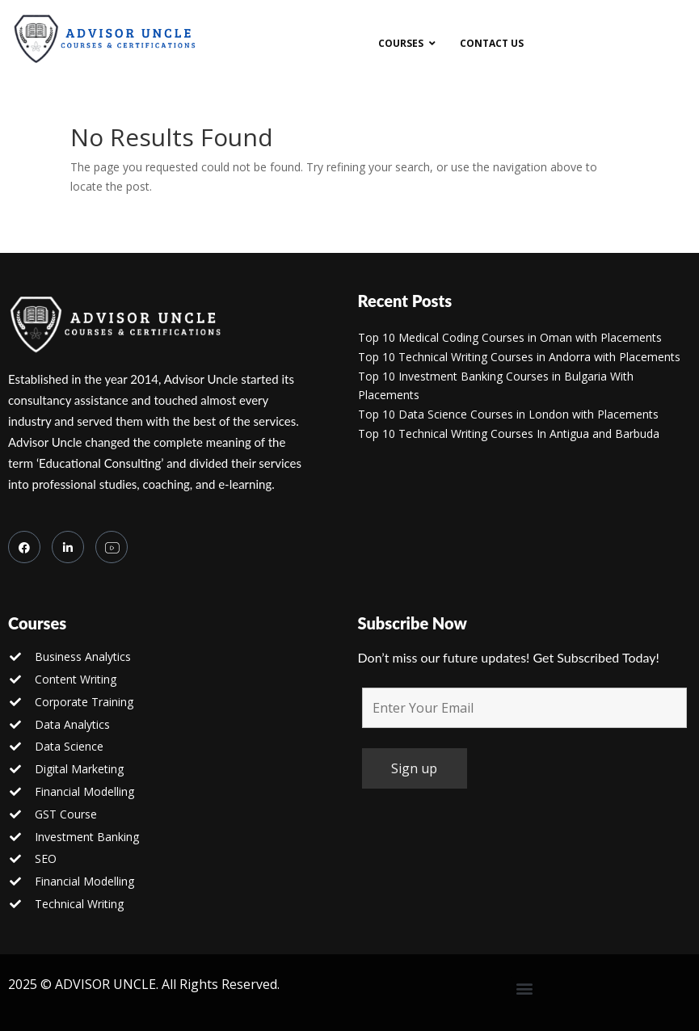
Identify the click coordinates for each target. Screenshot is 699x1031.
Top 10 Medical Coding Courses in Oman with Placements (510, 337)
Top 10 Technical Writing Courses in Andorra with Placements (519, 356)
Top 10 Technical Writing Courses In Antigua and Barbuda (508, 433)
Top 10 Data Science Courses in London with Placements (508, 414)
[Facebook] (24, 547)
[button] (524, 988)
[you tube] (111, 547)
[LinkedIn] (68, 547)
